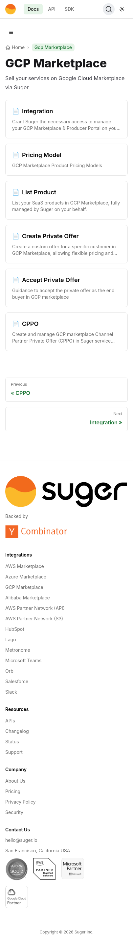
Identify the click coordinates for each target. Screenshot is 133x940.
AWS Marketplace (24, 566)
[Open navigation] (11, 32)
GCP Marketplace (24, 587)
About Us (15, 781)
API (51, 9)
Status (12, 741)
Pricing (12, 791)
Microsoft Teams (23, 660)
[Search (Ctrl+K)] (109, 9)
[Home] (10, 9)
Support (14, 752)
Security (14, 812)
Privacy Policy (20, 802)
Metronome (17, 650)
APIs (10, 720)
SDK (69, 9)
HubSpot (14, 629)
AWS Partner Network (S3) (34, 618)
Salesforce (16, 681)
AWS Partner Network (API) (35, 608)
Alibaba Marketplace (27, 597)
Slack (11, 692)
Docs (33, 9)
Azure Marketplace (25, 576)
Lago (10, 639)
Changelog (17, 731)
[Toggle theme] (122, 9)
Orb (9, 671)
